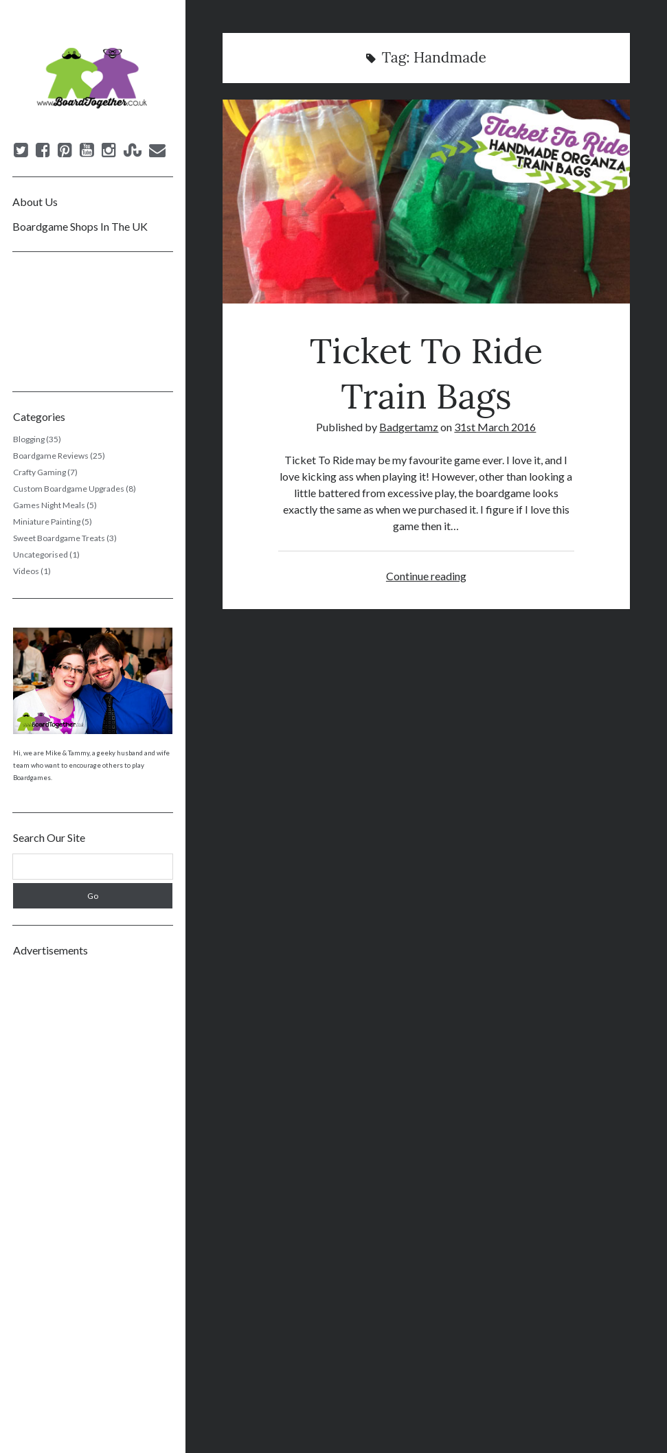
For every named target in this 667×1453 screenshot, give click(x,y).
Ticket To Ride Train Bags (426, 202)
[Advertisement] (92, 1173)
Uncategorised (40, 554)
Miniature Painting (46, 521)
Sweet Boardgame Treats (59, 538)
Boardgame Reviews (51, 455)
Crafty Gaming (39, 472)
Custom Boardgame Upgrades (68, 488)
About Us (35, 201)
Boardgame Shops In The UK (80, 226)
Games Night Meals (49, 505)
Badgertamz (408, 426)
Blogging (29, 439)
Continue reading (426, 575)
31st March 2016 (495, 426)
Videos (26, 571)
